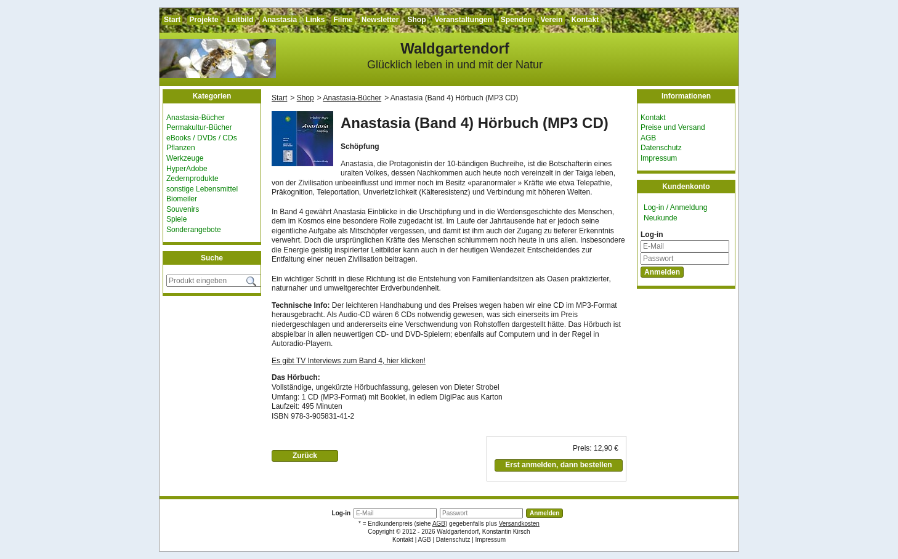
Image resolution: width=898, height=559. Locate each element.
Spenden (516, 19)
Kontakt (585, 19)
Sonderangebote (193, 229)
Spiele (176, 219)
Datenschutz (661, 147)
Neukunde (661, 218)
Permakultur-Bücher (199, 127)
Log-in (652, 234)
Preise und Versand (673, 127)
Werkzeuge (184, 158)
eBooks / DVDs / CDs (201, 138)
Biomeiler (181, 199)
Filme (342, 19)
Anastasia (279, 19)
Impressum (659, 158)
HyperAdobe (187, 168)
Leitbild (240, 19)
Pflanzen (180, 147)
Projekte (203, 19)
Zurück (305, 455)
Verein (552, 19)
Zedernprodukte (192, 178)
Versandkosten (519, 523)
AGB (648, 138)
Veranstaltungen (462, 19)
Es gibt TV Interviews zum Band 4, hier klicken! (349, 360)
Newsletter (380, 19)
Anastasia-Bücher (195, 117)
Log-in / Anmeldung (675, 207)
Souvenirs (182, 209)
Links (315, 19)
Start (172, 19)
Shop (416, 19)
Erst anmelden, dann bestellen (558, 464)
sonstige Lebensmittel (202, 189)
